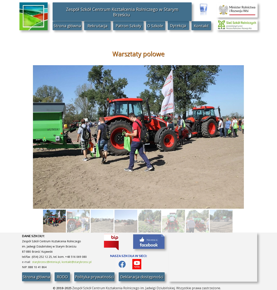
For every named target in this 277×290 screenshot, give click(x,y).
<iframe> (212, 257)
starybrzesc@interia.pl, (47, 262)
